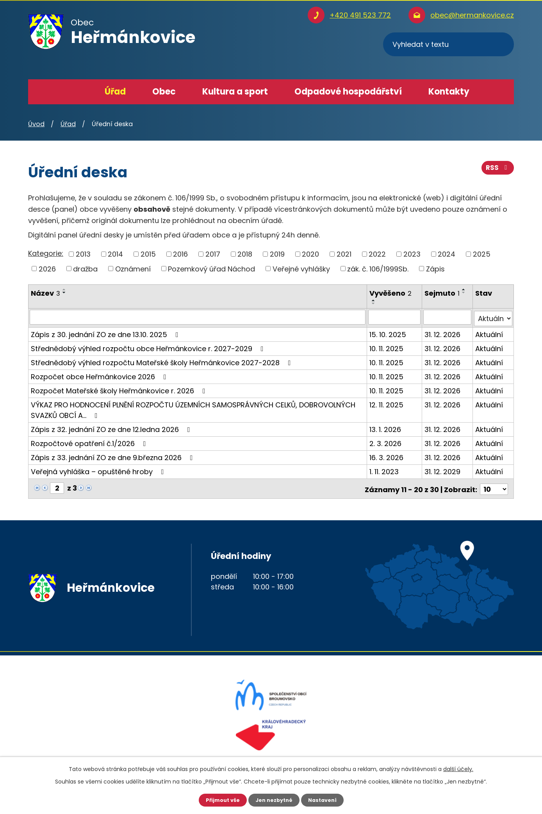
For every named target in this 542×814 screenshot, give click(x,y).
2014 (115, 254)
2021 (344, 254)
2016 (180, 254)
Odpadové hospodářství (348, 92)
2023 (412, 254)
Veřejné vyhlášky (301, 268)
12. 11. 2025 (387, 403)
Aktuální (489, 333)
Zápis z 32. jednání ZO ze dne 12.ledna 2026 (112, 428)
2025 (481, 254)
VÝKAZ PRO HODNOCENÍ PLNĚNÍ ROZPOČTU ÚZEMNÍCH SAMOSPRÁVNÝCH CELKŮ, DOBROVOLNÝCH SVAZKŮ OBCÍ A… (193, 408)
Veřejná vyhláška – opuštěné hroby (99, 470)
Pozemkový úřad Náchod (211, 268)
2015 (148, 254)
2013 (83, 254)
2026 (47, 268)
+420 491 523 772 (360, 15)
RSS (497, 171)
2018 (244, 254)
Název (45, 293)
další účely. (458, 768)
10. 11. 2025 (387, 347)
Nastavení (325, 799)
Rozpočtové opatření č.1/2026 (90, 442)
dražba (85, 268)
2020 (310, 254)
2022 (377, 254)
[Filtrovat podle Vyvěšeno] (395, 317)
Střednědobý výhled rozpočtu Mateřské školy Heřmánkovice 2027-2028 (162, 361)
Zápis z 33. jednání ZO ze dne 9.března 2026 (113, 456)
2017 (212, 254)
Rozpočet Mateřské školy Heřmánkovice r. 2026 (120, 389)
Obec (164, 92)
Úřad (115, 92)
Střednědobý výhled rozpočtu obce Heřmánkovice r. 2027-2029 (149, 347)
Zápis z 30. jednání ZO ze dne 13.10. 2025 (106, 333)
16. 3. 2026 (387, 456)
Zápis (435, 268)
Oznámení (133, 268)
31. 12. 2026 (443, 333)
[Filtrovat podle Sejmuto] (448, 317)
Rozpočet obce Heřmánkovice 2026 (100, 375)
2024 (446, 254)
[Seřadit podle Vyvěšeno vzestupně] (374, 300)
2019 (277, 254)
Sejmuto (442, 293)
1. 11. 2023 (384, 470)
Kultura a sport (235, 92)
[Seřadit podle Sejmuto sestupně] (464, 292)
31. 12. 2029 (443, 470)
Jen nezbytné (273, 799)
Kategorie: (45, 253)
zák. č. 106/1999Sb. (377, 268)
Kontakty (448, 92)
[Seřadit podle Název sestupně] (64, 292)
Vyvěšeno (391, 293)
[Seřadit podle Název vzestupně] (64, 289)
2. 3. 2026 (386, 442)
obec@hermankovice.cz (472, 15)
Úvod (75, 91)
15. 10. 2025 (388, 333)
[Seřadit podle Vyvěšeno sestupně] (374, 303)
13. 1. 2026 (385, 428)
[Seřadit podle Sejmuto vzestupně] (464, 289)
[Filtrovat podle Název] (198, 317)
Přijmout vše (219, 799)
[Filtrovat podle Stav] (493, 317)
